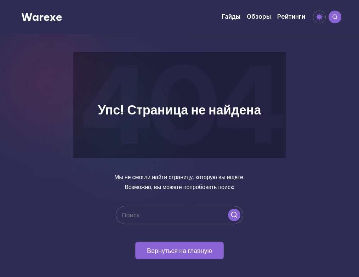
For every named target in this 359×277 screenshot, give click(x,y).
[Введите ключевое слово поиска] (179, 215)
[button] (234, 215)
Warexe (41, 17)
